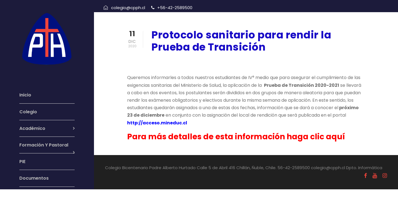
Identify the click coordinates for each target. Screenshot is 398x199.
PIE (22, 161)
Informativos (216, 61)
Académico (32, 128)
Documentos (34, 178)
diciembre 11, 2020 (171, 61)
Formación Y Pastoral (43, 145)
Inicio (25, 95)
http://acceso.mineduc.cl (157, 123)
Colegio (28, 112)
